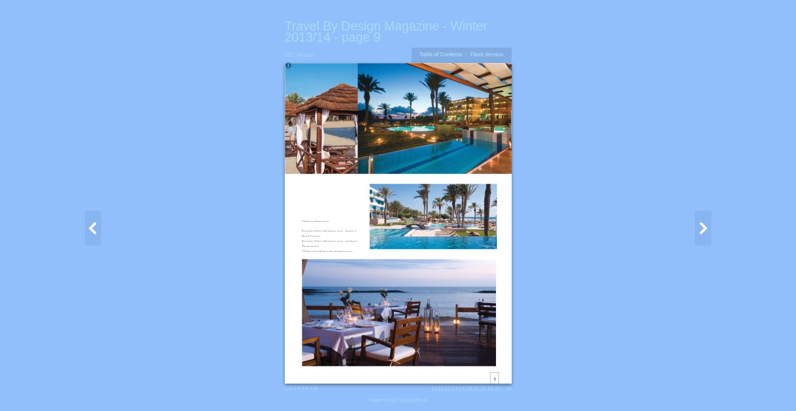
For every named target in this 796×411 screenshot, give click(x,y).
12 (448, 389)
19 (497, 389)
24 (508, 389)
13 (455, 389)
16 (476, 389)
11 (441, 389)
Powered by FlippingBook (397, 400)
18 (490, 389)
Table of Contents (441, 54)
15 (469, 389)
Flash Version (486, 54)
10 (434, 389)
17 (483, 389)
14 (462, 389)
